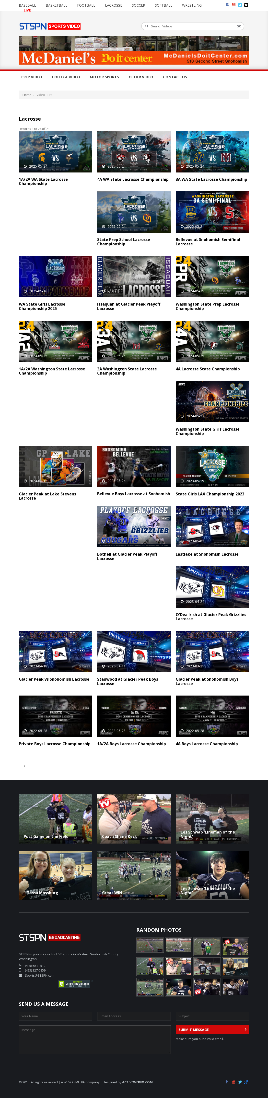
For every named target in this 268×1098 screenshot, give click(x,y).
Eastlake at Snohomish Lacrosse (207, 554)
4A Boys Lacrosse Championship (207, 743)
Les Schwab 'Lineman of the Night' (208, 834)
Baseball (27, 5)
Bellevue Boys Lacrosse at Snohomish (133, 493)
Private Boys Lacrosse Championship (55, 743)
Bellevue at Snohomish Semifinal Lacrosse (208, 242)
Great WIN (112, 892)
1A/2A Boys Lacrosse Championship (131, 743)
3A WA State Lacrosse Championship (211, 179)
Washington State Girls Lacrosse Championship (208, 431)
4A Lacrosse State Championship (208, 369)
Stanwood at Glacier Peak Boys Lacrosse (127, 681)
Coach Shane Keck (119, 836)
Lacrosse (113, 5)
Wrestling (192, 5)
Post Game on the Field (46, 836)
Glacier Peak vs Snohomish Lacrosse (54, 679)
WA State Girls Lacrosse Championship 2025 (42, 306)
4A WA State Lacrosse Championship (133, 179)
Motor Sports (104, 76)
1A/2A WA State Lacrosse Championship (43, 181)
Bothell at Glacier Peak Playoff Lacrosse (127, 556)
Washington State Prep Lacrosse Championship (208, 306)
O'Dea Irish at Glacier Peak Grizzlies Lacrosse (211, 617)
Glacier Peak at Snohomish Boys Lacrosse (207, 681)
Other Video (141, 76)
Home (27, 94)
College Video (66, 76)
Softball (163, 5)
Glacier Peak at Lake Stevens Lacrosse (47, 496)
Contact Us (175, 76)
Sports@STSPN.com (39, 975)
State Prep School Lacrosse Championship (123, 242)
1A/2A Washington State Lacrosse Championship (52, 371)
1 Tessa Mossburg (41, 892)
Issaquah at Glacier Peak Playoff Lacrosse (128, 306)
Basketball (56, 5)
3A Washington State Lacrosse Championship (127, 371)
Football (86, 5)
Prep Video (31, 76)
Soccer (138, 5)
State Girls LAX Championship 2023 (210, 494)
